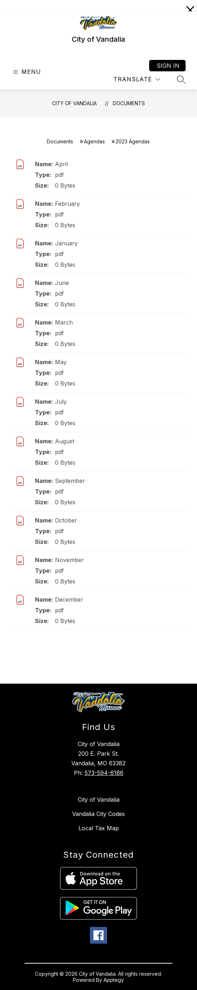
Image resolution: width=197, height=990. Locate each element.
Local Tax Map (99, 828)
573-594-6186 (104, 772)
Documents (129, 103)
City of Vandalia (74, 103)
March (64, 322)
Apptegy (113, 980)
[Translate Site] (137, 79)
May (61, 362)
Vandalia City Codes (98, 813)
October (66, 520)
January (66, 243)
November (69, 559)
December (69, 599)
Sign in (168, 65)
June (62, 282)
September (70, 480)
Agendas (94, 141)
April (61, 164)
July (61, 401)
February (67, 203)
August (64, 441)
